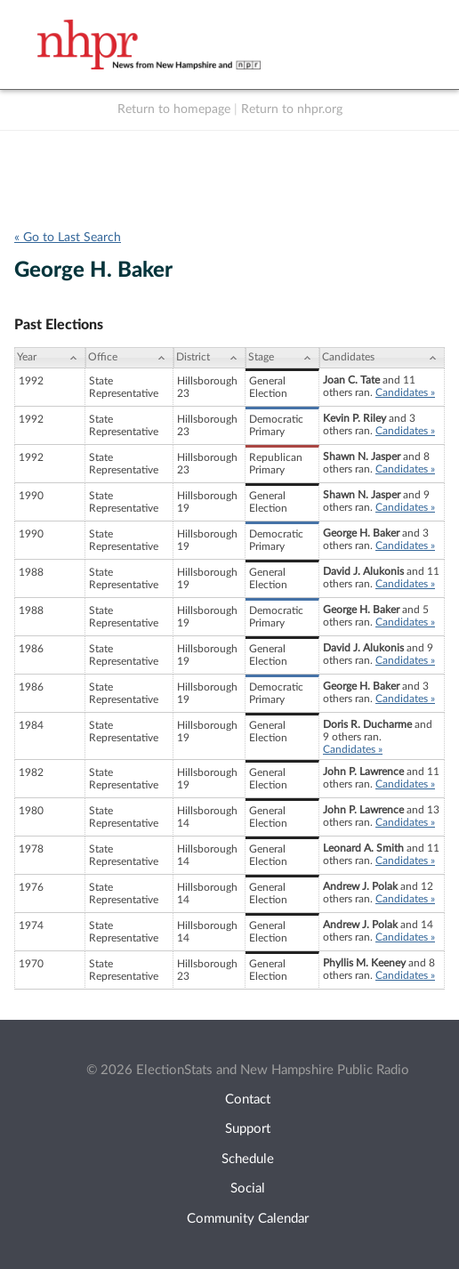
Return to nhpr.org (291, 109)
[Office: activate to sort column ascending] (129, 357)
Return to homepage (173, 109)
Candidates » (405, 392)
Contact (247, 1099)
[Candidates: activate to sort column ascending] (382, 357)
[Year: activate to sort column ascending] (49, 357)
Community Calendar (248, 1218)
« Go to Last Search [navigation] (67, 237)
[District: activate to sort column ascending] (209, 357)
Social (247, 1188)
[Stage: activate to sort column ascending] (282, 357)
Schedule (247, 1159)
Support (247, 1129)
